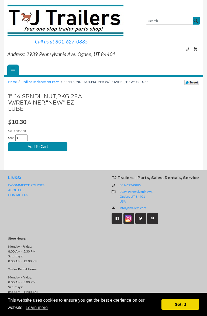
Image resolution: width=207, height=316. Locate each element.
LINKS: (14, 177)
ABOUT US (16, 190)
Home (12, 82)
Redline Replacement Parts (40, 82)
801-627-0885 (188, 49)
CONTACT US (18, 195)
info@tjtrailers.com (129, 208)
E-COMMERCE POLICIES (26, 185)
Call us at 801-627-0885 (61, 42)
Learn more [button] (37, 307)
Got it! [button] (180, 304)
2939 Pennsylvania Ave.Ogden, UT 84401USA (136, 196)
